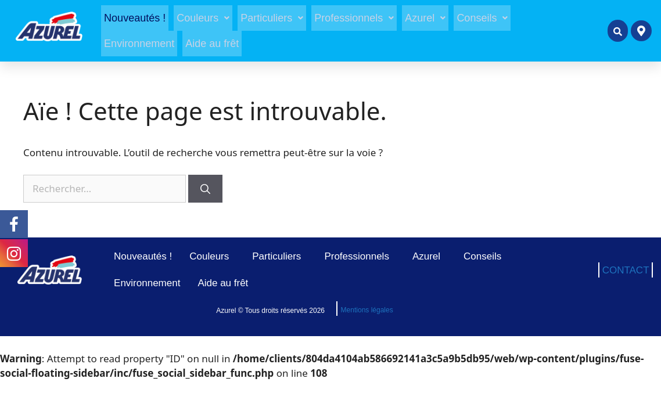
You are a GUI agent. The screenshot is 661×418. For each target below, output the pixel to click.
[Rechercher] (205, 189)
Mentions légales (367, 310)
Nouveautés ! (135, 18)
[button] (203, 18)
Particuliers (271, 18)
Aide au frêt (212, 43)
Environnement (139, 43)
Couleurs (203, 18)
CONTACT (625, 270)
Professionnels (354, 18)
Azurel (425, 18)
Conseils (482, 18)
